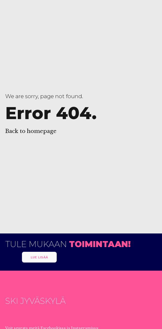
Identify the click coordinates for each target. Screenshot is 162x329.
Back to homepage (30, 131)
